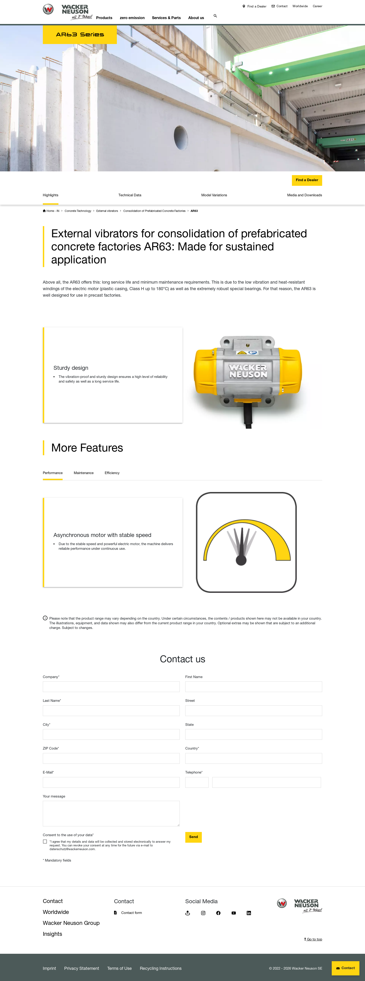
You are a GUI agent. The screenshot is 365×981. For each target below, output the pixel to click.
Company (51, 675)
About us (211, 15)
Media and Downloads (304, 193)
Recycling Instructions (161, 966)
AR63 (194, 209)
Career (317, 6)
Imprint (49, 966)
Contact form (131, 911)
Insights (52, 932)
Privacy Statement (81, 966)
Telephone (194, 771)
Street (190, 699)
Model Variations (214, 193)
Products (112, 15)
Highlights (50, 193)
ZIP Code (51, 746)
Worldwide (300, 6)
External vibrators (107, 209)
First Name (194, 675)
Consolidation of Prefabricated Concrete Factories (154, 209)
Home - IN (53, 209)
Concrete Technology (78, 209)
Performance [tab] (53, 471)
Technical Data (129, 193)
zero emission (143, 15)
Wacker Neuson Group (71, 921)
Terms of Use (119, 966)
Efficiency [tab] (112, 471)
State (189, 723)
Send (193, 835)
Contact (281, 6)
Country (192, 746)
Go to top (313, 937)
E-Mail (48, 770)
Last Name (52, 699)
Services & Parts (179, 15)
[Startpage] (71, 12)
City (46, 723)
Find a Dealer (256, 6)
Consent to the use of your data (68, 833)
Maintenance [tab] (84, 471)
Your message (54, 794)
